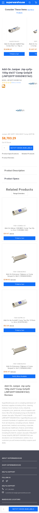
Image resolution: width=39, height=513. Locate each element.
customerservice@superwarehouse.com (16, 493)
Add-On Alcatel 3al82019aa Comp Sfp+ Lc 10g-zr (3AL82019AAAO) (14, 45)
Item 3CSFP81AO (19, 317)
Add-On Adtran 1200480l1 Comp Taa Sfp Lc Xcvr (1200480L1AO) (19, 229)
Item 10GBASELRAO (19, 363)
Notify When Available (21, 148)
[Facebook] (4, 481)
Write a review (16, 82)
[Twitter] (8, 481)
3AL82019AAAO (14, 41)
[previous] (4, 34)
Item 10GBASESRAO (19, 271)
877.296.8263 (8, 489)
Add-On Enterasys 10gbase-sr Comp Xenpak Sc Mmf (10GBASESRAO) (19, 275)
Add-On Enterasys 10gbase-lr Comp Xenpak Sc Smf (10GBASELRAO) (19, 367)
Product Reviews (8, 158)
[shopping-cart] (36, 2)
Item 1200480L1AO (19, 225)
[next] (35, 34)
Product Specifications (10, 154)
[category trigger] (3, 3)
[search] (30, 2)
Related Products (28, 154)
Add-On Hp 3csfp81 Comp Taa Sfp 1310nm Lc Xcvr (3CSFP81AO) (19, 321)
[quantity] (5, 148)
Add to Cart (14, 54)
